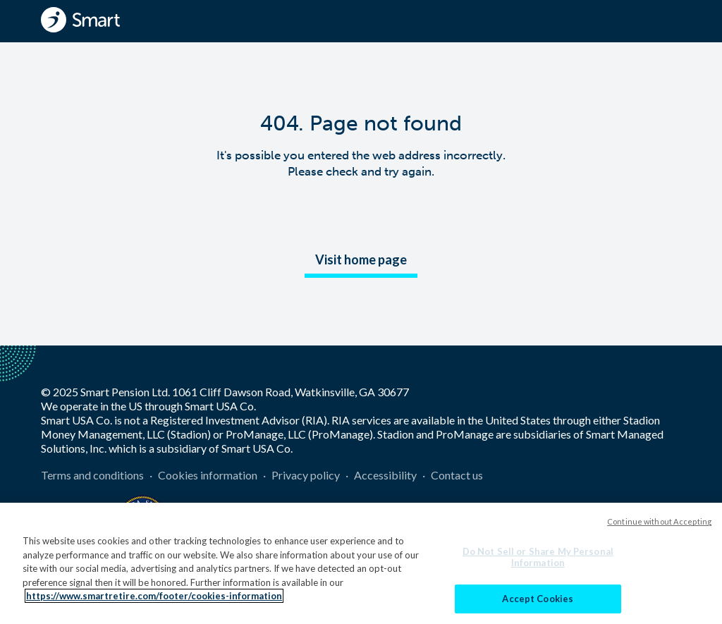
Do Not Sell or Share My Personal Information (538, 563)
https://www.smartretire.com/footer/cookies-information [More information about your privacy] (154, 602)
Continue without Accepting (659, 527)
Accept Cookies (537, 605)
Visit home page (361, 259)
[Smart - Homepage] (80, 19)
